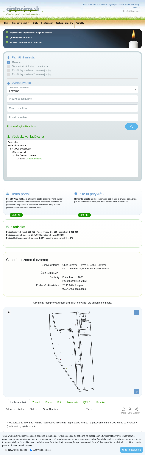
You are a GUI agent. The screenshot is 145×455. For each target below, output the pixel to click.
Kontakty (80, 23)
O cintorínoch (47, 23)
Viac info (16, 215)
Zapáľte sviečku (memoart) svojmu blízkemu (31, 33)
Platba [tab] (48, 402)
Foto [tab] (59, 402)
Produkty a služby (20, 23)
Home (7, 23)
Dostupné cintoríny (64, 23)
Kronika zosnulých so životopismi (26, 42)
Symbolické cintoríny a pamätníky (27, 66)
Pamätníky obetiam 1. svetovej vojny (29, 70)
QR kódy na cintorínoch (21, 37)
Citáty (35, 23)
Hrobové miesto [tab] (18, 402)
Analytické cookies (42, 450)
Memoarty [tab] (72, 402)
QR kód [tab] (87, 402)
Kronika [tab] (100, 402)
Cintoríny (14, 62)
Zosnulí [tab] (36, 402)
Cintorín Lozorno (34, 158)
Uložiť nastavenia (131, 450)
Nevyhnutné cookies (17, 450)
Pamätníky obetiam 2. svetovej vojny (29, 74)
